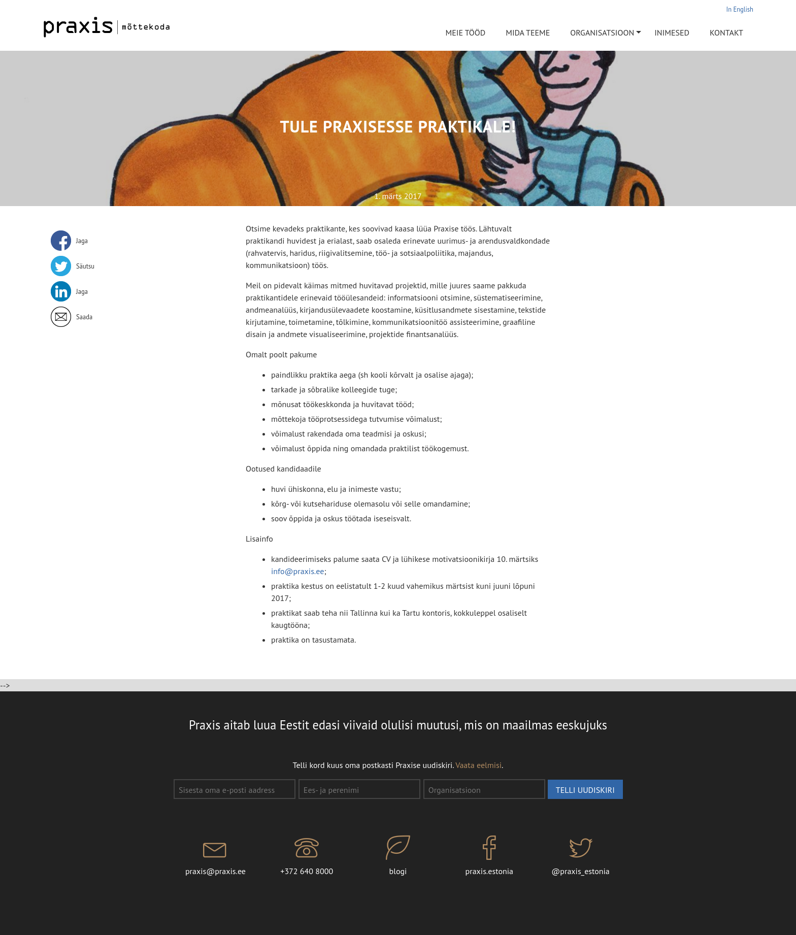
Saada (84, 317)
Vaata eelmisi (478, 765)
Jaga (82, 241)
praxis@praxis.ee (215, 856)
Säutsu (85, 266)
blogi (398, 856)
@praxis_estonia (580, 856)
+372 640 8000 (306, 856)
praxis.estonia (489, 856)
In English (739, 9)
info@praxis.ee (297, 571)
